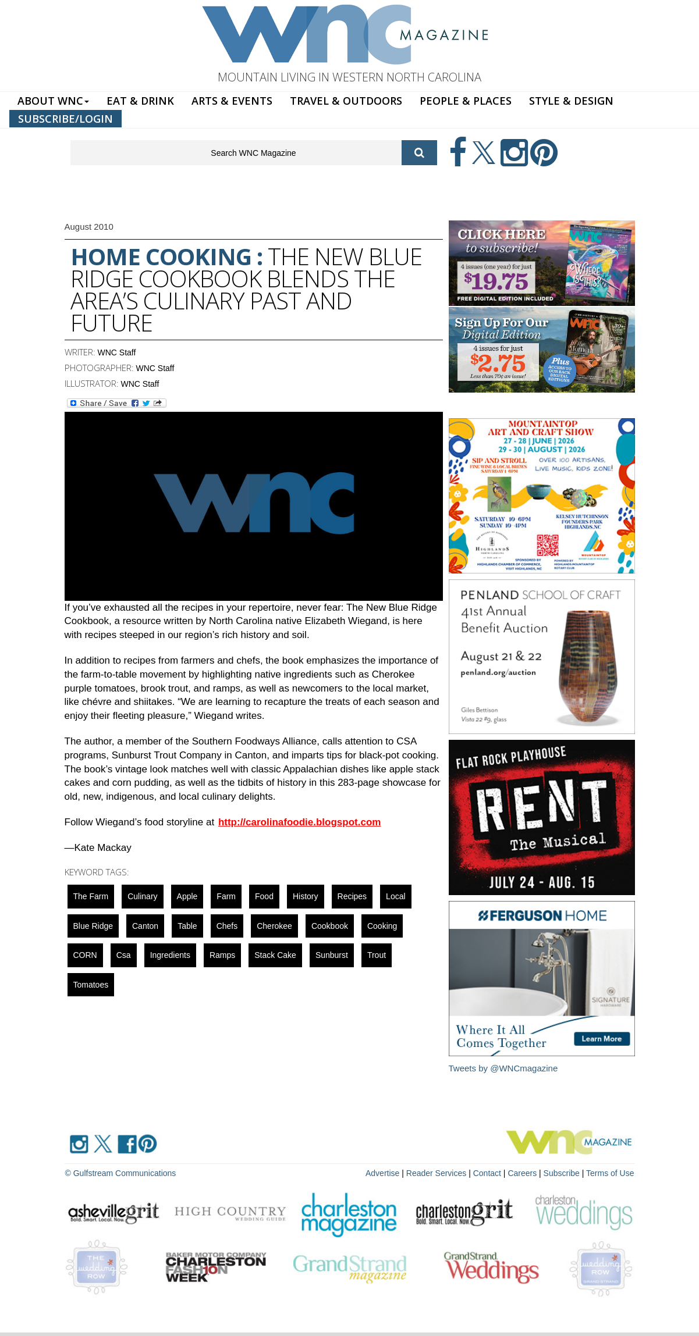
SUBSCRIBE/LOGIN (65, 119)
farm (226, 896)
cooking (382, 926)
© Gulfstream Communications (120, 1173)
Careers (522, 1173)
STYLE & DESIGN (571, 101)
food (264, 896)
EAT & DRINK (140, 101)
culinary (142, 896)
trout (376, 955)
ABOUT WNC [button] (53, 101)
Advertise (382, 1173)
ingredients (170, 955)
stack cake (275, 955)
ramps (222, 955)
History (305, 896)
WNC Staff (117, 352)
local (395, 896)
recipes (352, 896)
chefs (227, 926)
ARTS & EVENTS (231, 101)
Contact (487, 1173)
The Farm (91, 896)
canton (145, 926)
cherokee (274, 926)
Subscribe (563, 1173)
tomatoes (91, 984)
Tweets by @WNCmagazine (503, 1068)
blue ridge (93, 926)
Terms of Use (610, 1173)
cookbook (329, 926)
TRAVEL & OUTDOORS (346, 101)
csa (123, 955)
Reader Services (436, 1173)
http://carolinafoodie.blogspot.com (299, 822)
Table (187, 926)
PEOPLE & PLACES (466, 101)
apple (187, 896)
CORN (85, 955)
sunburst (331, 955)
